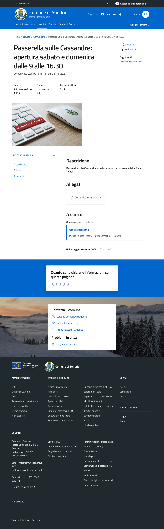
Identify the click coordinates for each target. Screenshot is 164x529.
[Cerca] (145, 14)
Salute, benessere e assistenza (99, 406)
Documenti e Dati (20, 406)
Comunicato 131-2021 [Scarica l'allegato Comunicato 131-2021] (88, 197)
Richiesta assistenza (58, 456)
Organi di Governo (21, 391)
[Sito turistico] (107, 14)
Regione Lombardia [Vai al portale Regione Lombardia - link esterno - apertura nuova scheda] (23, 3)
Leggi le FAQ (54, 442)
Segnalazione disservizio (60, 451)
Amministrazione (25, 24)
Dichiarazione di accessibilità (98, 461)
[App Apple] (119, 14)
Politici (15, 396)
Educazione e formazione (60, 420)
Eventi (123, 421)
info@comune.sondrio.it (30, 463)
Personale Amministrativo (25, 401)
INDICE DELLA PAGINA (34, 155)
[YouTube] (101, 14)
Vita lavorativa (91, 425)
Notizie (123, 387)
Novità (42, 24)
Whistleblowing (91, 475)
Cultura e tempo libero (59, 415)
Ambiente (53, 391)
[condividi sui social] (127, 44)
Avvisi (123, 396)
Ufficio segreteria (79, 230)
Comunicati (125, 391)
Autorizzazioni (55, 406)
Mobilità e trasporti (93, 401)
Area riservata (91, 485)
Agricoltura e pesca (57, 387)
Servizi (52, 24)
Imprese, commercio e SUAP (98, 396)
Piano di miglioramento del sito (99, 480)
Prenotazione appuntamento (62, 446)
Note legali (89, 456)
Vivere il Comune (68, 24)
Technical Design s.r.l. (32, 520)
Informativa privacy (93, 446)
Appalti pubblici (55, 401)
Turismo (87, 420)
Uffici (14, 387)
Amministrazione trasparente (98, 442)
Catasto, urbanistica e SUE (61, 411)
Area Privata (18, 501)
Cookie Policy (90, 451)
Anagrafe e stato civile (59, 396)
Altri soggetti (18, 415)
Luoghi (123, 416)
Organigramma (19, 411)
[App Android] (113, 14)
